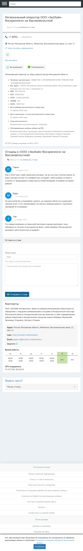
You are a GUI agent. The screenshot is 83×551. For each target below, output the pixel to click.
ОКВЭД (13, 101)
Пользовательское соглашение (41, 485)
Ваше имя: (10, 253)
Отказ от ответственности (41, 479)
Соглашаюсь (39, 546)
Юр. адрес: (15, 85)
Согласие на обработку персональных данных (41, 496)
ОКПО (13, 104)
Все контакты (11, 60)
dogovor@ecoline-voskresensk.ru (27, 339)
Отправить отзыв (18, 294)
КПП (12, 94)
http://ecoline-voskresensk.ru (20, 48)
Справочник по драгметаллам (41, 512)
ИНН (12, 91)
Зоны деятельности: (19, 121)
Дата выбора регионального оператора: (27, 107)
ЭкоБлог (41, 507)
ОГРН (12, 98)
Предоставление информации (41, 474)
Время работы (12, 349)
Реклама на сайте (41, 531)
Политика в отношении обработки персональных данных (41, 490)
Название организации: (20, 80)
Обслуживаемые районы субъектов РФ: (27, 128)
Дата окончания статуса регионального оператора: (32, 114)
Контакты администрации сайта (41, 501)
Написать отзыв (28, 27)
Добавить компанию (41, 526)
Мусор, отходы (14, 386)
